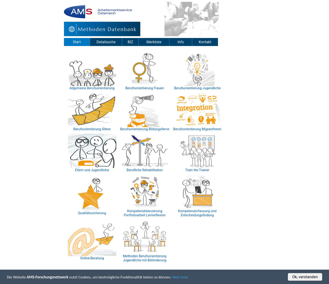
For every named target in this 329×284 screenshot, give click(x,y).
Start (77, 42)
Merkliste (154, 42)
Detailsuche (105, 42)
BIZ (130, 42)
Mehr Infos (180, 278)
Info (181, 42)
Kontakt (205, 42)
